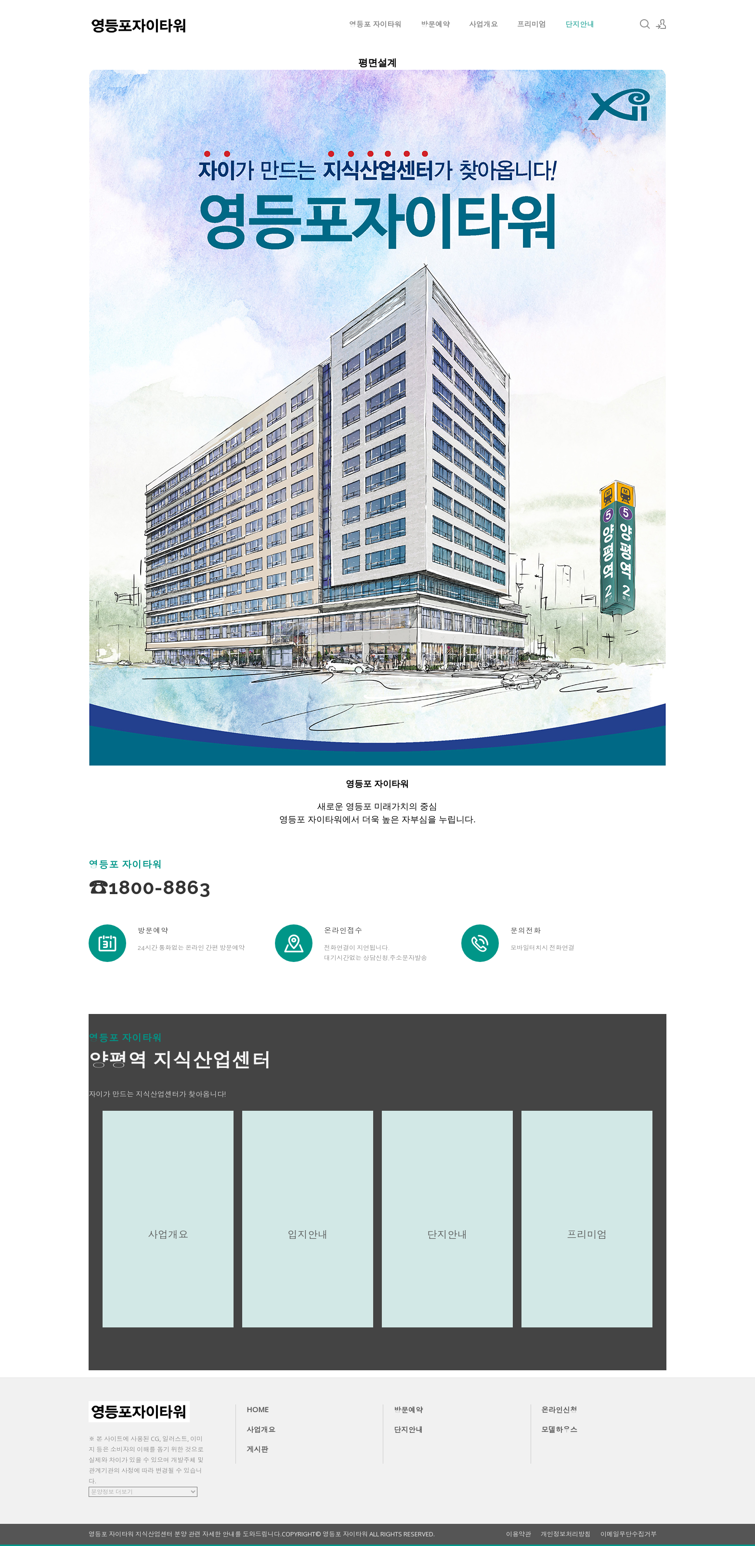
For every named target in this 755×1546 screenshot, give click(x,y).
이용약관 (518, 1534)
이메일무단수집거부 (628, 1534)
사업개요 (483, 24)
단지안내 (579, 24)
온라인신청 (559, 1410)
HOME (258, 1409)
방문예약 (435, 24)
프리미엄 (531, 24)
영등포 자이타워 (375, 24)
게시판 (257, 1449)
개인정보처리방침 (566, 1534)
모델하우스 (559, 1429)
